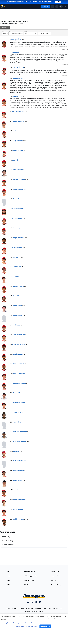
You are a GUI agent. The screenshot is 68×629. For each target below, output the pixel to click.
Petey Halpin (18, 509)
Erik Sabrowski (17, 247)
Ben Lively (16, 451)
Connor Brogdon (19, 383)
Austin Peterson (19, 403)
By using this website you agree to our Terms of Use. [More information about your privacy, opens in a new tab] (18, 623)
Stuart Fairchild (19, 500)
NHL (8, 585)
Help (61, 608)
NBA (8, 580)
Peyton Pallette (19, 373)
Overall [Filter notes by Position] (5, 33)
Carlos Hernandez (20, 432)
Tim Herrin (16, 276)
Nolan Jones (17, 306)
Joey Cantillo (18, 141)
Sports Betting (56, 585)
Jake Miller (17, 422)
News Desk (54, 576)
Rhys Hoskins (18, 170)
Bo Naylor (15, 160)
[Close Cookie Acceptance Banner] (65, 617)
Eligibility (26, 31)
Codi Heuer (16, 325)
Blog (44, 608)
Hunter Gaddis (17, 209)
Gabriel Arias (17, 218)
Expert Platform (29, 580)
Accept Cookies (45, 626)
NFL (8, 571)
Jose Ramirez (16, 39)
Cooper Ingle (17, 315)
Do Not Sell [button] (15, 608)
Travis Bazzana (19, 199)
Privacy (8, 608)
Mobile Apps (55, 571)
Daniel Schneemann (20, 296)
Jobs (49, 608)
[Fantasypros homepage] (3, 8)
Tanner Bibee (17, 97)
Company (38, 608)
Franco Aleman (19, 364)
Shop (53, 580)
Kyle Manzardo (18, 112)
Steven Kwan (17, 78)
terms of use (49, 2)
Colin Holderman (18, 344)
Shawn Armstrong (19, 189)
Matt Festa (17, 267)
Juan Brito (17, 490)
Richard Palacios (19, 461)
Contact (55, 608)
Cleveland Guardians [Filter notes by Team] (16, 33)
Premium (27, 611)
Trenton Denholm (19, 441)
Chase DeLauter (19, 121)
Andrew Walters (19, 335)
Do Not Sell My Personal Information (27, 626)
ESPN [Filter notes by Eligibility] (30, 33)
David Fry (16, 228)
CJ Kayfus (16, 257)
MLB (8, 576)
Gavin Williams (18, 67)
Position (4, 31)
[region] (34, 621)
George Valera (18, 286)
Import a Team (44, 33)
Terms (22, 608)
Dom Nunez (17, 480)
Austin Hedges (18, 471)
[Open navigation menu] (65, 6)
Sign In (41, 611)
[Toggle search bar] (61, 6)
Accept (58, 2)
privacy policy (37, 2)
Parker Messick (18, 131)
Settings (4, 27)
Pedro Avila (17, 412)
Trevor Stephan (19, 393)
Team (10, 31)
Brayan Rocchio (19, 179)
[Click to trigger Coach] (52, 6)
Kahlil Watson (18, 519)
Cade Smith (16, 52)
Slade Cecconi (17, 150)
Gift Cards (27, 585)
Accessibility (29, 608)
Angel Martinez (18, 238)
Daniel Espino (18, 354)
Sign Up (34, 611)
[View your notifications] (56, 6)
